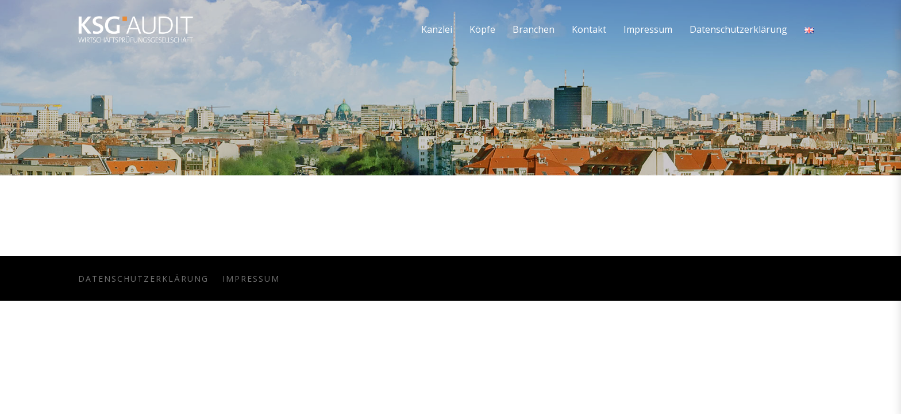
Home (804, 118)
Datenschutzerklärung (143, 278)
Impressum (251, 278)
